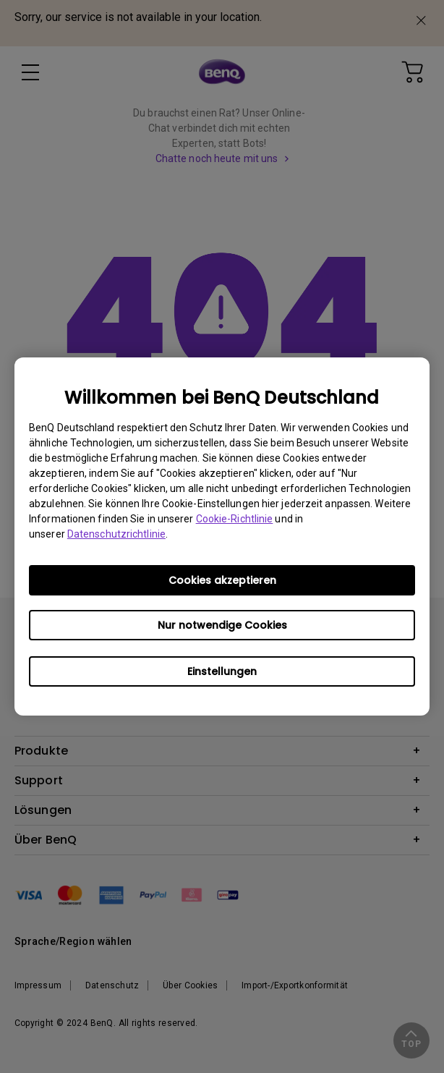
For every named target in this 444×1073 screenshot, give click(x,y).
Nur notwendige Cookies (222, 625)
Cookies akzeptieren (222, 580)
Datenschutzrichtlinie (116, 534)
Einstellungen (222, 671)
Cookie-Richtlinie (234, 519)
